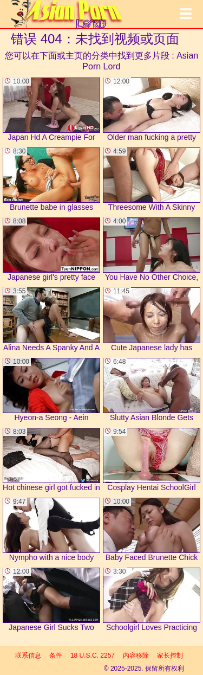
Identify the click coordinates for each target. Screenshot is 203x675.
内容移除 (136, 655)
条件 (55, 655)
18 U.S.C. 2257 (92, 655)
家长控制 (170, 655)
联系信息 (28, 655)
